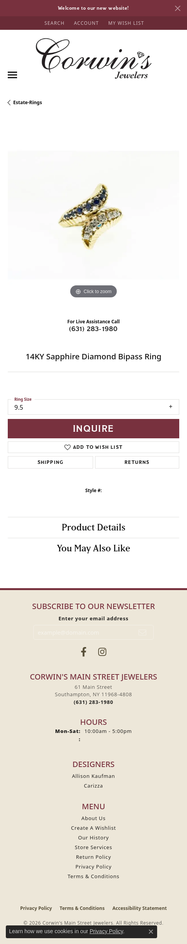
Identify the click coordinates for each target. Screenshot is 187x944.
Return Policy (93, 856)
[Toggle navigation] (12, 75)
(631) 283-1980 (93, 329)
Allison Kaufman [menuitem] (93, 775)
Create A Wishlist (93, 827)
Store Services (93, 847)
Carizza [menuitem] (93, 785)
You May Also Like (93, 548)
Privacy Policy (93, 866)
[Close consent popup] (151, 931)
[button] (53, 23)
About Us (93, 818)
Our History (93, 837)
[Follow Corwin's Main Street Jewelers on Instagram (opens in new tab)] (102, 652)
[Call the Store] (93, 702)
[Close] (177, 8)
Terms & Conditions (93, 876)
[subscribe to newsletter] (142, 632)
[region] (93, 214)
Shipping (51, 462)
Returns (137, 462)
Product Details (93, 527)
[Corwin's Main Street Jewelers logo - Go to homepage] (93, 58)
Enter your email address (94, 618)
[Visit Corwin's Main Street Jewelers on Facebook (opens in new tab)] (83, 652)
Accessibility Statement (140, 908)
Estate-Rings (27, 102)
